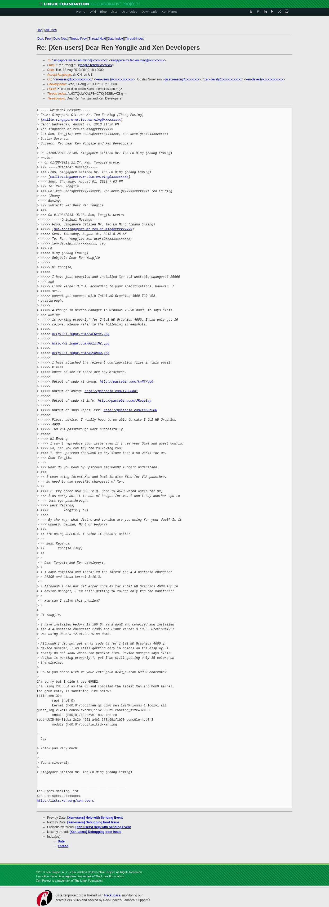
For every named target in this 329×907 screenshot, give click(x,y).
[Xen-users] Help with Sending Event (95, 817)
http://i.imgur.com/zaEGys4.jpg (80, 334)
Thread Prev (78, 38)
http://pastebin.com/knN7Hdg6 (126, 381)
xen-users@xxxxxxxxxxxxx (73, 79)
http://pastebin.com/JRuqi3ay (124, 400)
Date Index (115, 38)
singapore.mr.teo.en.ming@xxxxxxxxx (80, 60)
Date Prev (44, 38)
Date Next (60, 38)
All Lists (50, 30)
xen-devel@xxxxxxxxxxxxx (223, 79)
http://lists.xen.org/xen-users (65, 801)
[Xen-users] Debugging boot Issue (93, 822)
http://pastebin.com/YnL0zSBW (130, 410)
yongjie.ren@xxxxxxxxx (95, 65)
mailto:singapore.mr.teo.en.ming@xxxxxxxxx (82, 119)
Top (39, 30)
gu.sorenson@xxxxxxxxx (181, 79)
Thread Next (97, 38)
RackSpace (112, 895)
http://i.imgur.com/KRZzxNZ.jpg (80, 343)
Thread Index (134, 38)
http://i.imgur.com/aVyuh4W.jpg (80, 353)
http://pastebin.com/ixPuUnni (111, 391)
